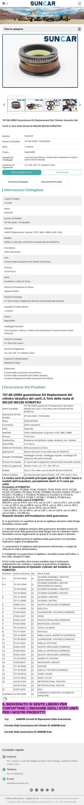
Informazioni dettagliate (18, 182)
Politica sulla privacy (15, 798)
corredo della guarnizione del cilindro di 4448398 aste (34, 725)
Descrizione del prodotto (51, 182)
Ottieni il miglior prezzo (21, 172)
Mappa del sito (32, 798)
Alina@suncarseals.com (18, 783)
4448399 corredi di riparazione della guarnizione (43, 719)
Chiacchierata (62, 172)
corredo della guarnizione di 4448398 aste (28, 732)
